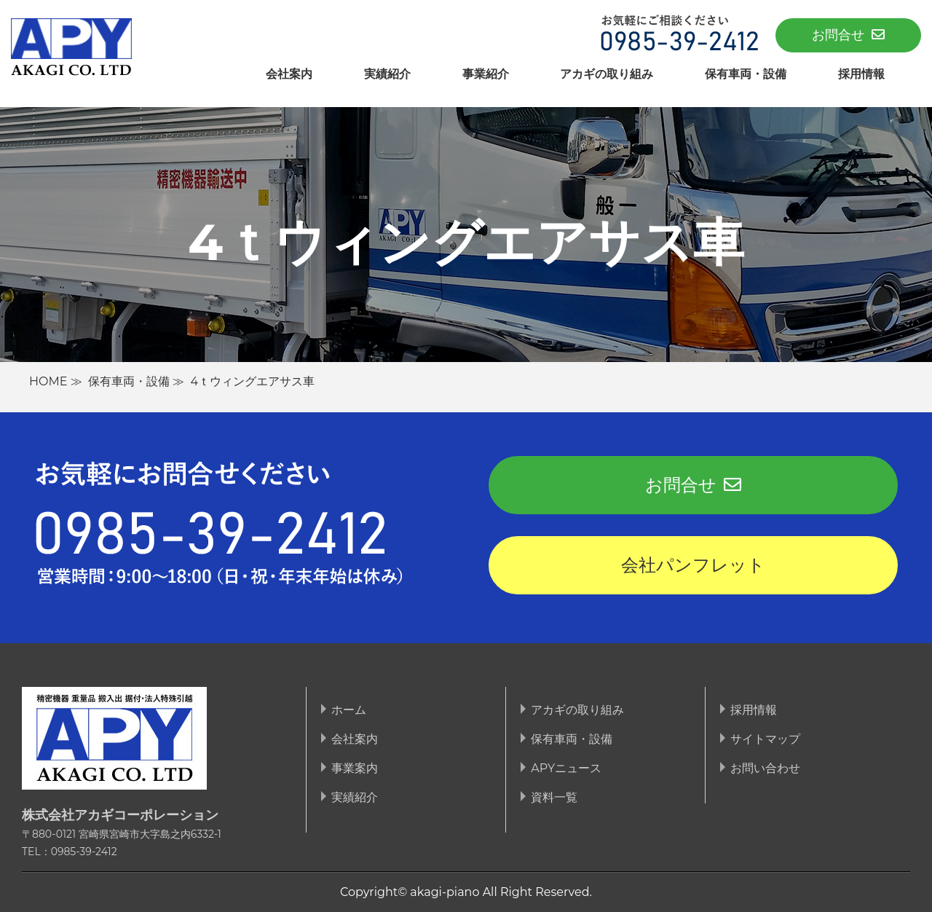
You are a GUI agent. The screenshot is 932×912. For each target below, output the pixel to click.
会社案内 (289, 74)
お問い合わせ (765, 768)
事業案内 (354, 768)
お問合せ (848, 35)
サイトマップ (765, 739)
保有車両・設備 (745, 74)
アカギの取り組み (606, 74)
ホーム (348, 710)
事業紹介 (485, 74)
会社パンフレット (693, 564)
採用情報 (861, 74)
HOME (48, 381)
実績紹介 (387, 74)
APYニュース (566, 768)
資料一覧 (554, 797)
